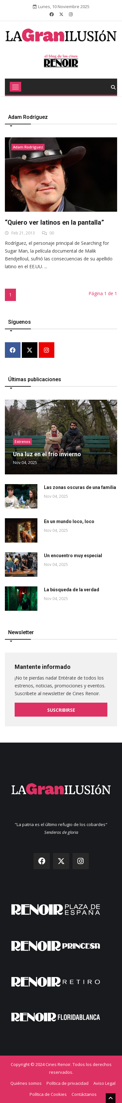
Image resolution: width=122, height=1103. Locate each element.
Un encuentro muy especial (73, 555)
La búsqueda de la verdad (71, 589)
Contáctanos (84, 1094)
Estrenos (22, 441)
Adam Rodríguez (28, 146)
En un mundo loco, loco (69, 521)
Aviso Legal (104, 1083)
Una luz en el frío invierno (47, 454)
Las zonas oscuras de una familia (80, 487)
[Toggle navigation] (15, 87)
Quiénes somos (26, 1083)
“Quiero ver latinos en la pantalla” (54, 222)
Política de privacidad (67, 1083)
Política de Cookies (48, 1094)
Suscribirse (61, 710)
